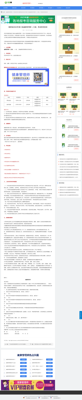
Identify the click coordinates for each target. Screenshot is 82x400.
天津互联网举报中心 (43, 398)
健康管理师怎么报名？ (10, 366)
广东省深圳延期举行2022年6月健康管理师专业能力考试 (22, 344)
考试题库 (50, 7)
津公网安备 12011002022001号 (30, 398)
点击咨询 (23, 359)
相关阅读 (61, 183)
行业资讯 (59, 7)
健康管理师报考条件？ (10, 359)
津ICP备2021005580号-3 (54, 396)
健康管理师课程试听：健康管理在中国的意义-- (63, 100)
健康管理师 (27, 3)
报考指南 (41, 7)
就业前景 (68, 7)
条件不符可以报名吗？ (36, 372)
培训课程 (5, 7)
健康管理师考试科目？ (10, 376)
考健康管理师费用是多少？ (37, 359)
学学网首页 (40, 3)
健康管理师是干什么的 (10, 362)
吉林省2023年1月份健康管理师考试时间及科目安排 (70, 174)
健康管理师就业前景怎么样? (12, 372)
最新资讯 (61, 154)
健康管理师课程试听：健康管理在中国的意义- (74, 112)
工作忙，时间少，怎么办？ (37, 366)
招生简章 (23, 7)
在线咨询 (76, 129)
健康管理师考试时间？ (10, 369)
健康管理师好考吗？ (36, 362)
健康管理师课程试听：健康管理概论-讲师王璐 (63, 112)
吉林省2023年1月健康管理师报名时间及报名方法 (70, 172)
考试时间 (15, 12)
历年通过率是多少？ (36, 369)
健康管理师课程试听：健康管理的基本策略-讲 (74, 100)
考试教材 (32, 7)
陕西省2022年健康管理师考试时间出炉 (68, 192)
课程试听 (14, 7)
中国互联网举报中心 (55, 398)
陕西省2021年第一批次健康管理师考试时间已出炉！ (70, 195)
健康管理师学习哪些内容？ (37, 376)
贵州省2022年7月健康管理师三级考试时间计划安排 (47, 344)
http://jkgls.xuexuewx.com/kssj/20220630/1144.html (18, 340)
